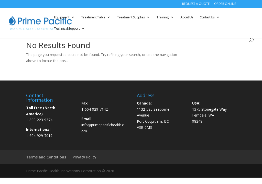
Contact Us (207, 17)
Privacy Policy (84, 157)
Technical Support (67, 29)
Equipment (61, 17)
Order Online (225, 4)
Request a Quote (196, 4)
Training (162, 17)
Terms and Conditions (46, 157)
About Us (186, 17)
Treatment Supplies (131, 17)
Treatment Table (93, 17)
